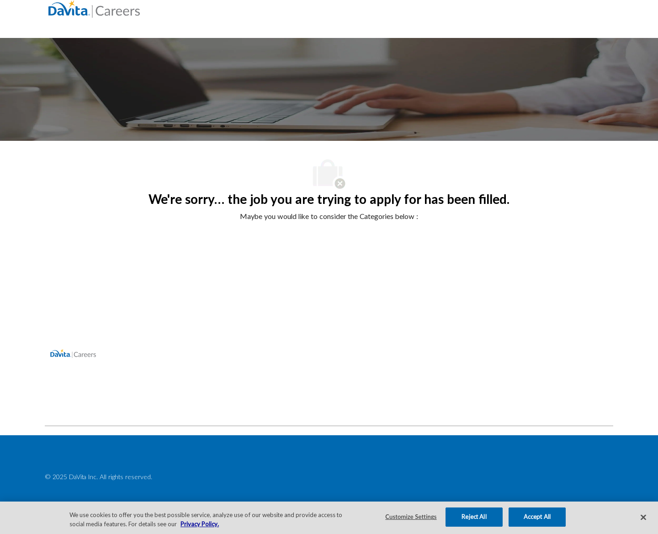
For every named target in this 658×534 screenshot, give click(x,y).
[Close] (643, 517)
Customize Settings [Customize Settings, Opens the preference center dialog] (410, 516)
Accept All (537, 516)
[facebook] (56, 406)
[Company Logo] (94, 8)
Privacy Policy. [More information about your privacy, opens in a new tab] (199, 524)
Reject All (474, 516)
